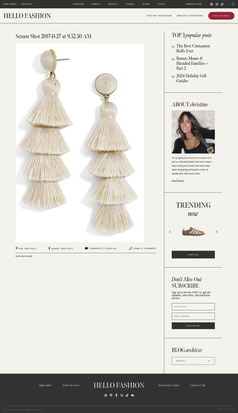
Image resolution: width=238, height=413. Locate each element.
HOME (146, 4)
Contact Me (197, 385)
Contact (27, 4)
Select (193, 361)
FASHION (78, 4)
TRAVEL (130, 4)
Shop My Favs (221, 16)
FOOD (161, 4)
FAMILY (96, 4)
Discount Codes (169, 385)
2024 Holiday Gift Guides (191, 78)
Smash (230, 409)
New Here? (10, 4)
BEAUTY (113, 4)
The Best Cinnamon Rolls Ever (193, 48)
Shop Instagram (159, 15)
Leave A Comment (143, 248)
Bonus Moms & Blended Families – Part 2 (192, 63)
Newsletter (194, 4)
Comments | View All (101, 248)
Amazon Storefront (190, 15)
